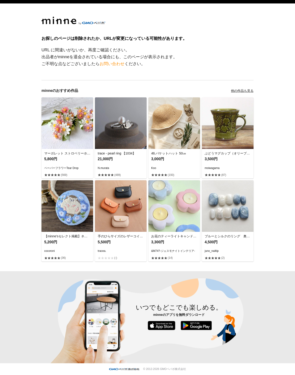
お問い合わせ (112, 63)
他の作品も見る (242, 91)
